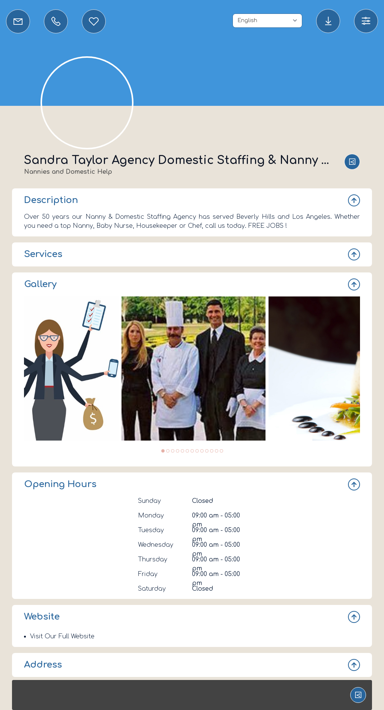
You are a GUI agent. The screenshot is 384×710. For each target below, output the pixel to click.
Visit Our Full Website (62, 636)
